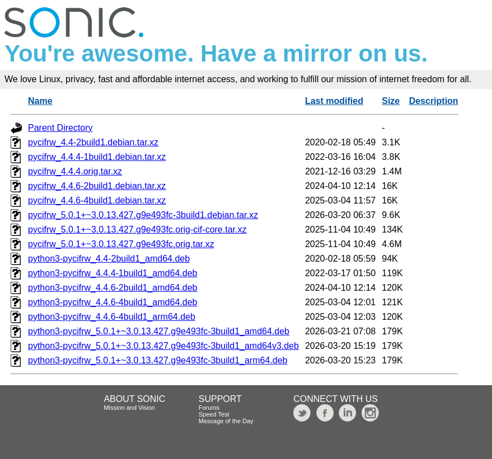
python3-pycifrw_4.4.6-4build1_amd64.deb (112, 302)
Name (40, 101)
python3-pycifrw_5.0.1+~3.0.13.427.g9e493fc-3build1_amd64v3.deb (163, 346)
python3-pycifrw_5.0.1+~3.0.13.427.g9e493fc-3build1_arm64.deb (157, 360)
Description (433, 101)
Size (391, 101)
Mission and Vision (129, 407)
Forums (209, 407)
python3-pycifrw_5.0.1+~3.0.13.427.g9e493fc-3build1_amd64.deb (158, 331)
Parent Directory (60, 128)
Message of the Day (226, 421)
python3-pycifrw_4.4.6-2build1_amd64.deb (112, 287)
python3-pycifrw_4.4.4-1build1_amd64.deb (112, 273)
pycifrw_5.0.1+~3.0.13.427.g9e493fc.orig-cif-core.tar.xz (137, 229)
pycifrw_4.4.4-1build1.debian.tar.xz (97, 157)
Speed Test (214, 414)
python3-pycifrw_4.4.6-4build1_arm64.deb (111, 316)
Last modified (334, 101)
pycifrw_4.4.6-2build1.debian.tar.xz (97, 186)
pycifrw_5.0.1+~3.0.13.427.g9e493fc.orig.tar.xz (121, 244)
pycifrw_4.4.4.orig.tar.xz (75, 171)
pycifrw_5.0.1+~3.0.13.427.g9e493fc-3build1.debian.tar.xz (143, 215)
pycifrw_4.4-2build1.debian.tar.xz (93, 142)
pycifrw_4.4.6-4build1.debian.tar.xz (97, 200)
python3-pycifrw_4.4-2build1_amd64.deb (109, 258)
